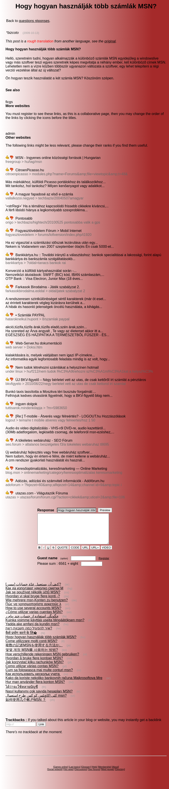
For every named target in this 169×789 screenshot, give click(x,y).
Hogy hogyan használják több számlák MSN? (41, 643)
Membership (105, 773)
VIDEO (106, 553)
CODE (75, 553)
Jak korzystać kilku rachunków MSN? (35, 668)
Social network (55, 775)
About (115, 773)
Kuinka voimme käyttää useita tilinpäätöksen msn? (45, 626)
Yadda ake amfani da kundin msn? (32, 630)
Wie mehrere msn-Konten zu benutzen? (37, 606)
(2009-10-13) (31, 33)
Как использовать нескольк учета (33, 680)
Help (94, 773)
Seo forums (94, 775)
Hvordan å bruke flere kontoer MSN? (34, 664)
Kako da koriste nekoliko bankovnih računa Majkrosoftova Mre (54, 684)
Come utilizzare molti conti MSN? (31, 647)
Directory (120, 775)
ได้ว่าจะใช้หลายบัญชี (22, 692)
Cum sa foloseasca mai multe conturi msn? (39, 676)
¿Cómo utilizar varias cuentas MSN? (34, 618)
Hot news (68, 775)
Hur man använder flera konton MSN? (35, 688)
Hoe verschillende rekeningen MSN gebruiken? (42, 660)
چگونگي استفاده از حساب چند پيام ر (32, 622)
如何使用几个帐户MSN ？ (26, 705)
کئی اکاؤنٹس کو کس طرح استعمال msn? (36, 701)
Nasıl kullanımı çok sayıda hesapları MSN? (39, 697)
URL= (95, 553)
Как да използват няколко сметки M (34, 594)
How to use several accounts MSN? (33, 614)
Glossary (86, 773)
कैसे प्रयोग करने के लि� (21, 639)
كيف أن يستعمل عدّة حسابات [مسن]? (33, 590)
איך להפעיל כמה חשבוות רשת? (29, 634)
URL (85, 553)
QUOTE (63, 553)
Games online (61, 773)
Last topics (74, 773)
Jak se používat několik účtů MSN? (33, 598)
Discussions (80, 775)
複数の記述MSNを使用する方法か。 (34, 651)
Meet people (108, 775)
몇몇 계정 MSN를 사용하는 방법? (32, 656)
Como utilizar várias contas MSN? (32, 672)
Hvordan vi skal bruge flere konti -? (33, 602)
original (110, 41)
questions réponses (34, 21)
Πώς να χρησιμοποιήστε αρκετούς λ (33, 610)
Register (104, 564)
